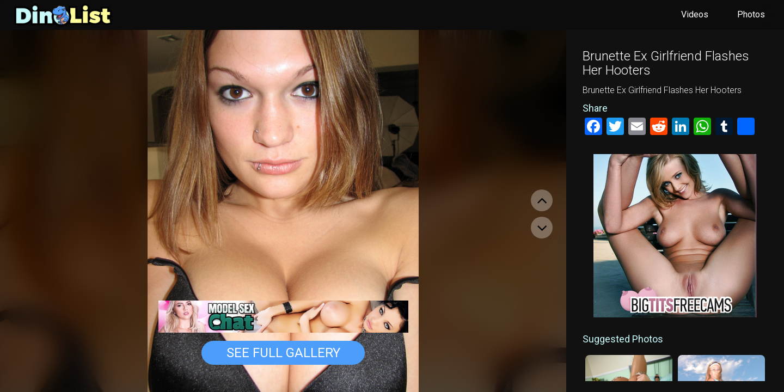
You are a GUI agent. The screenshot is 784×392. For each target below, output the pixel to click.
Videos (694, 14)
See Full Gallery (283, 352)
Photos (751, 14)
